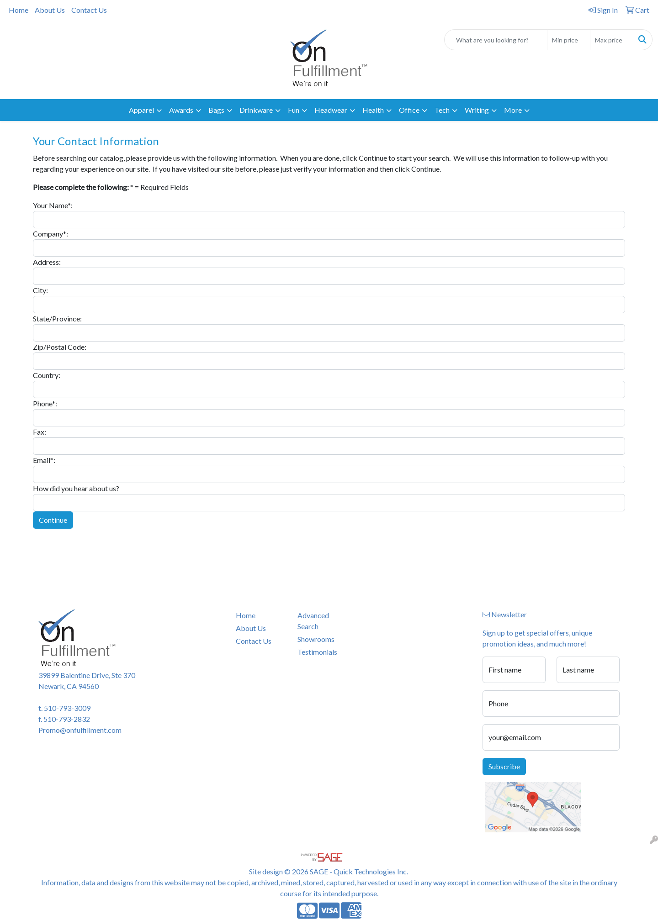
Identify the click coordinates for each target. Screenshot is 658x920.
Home (18, 9)
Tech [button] (442, 109)
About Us (50, 9)
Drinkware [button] (256, 109)
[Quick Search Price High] (611, 39)
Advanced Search (313, 621)
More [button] (513, 109)
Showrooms (315, 639)
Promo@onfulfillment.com (80, 729)
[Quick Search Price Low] (568, 39)
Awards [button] (181, 109)
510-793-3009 (67, 708)
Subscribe (504, 766)
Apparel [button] (141, 109)
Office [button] (409, 109)
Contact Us (89, 9)
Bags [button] (216, 109)
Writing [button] (477, 109)
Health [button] (373, 109)
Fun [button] (293, 109)
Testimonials (317, 651)
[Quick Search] (495, 39)
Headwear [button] (330, 109)
